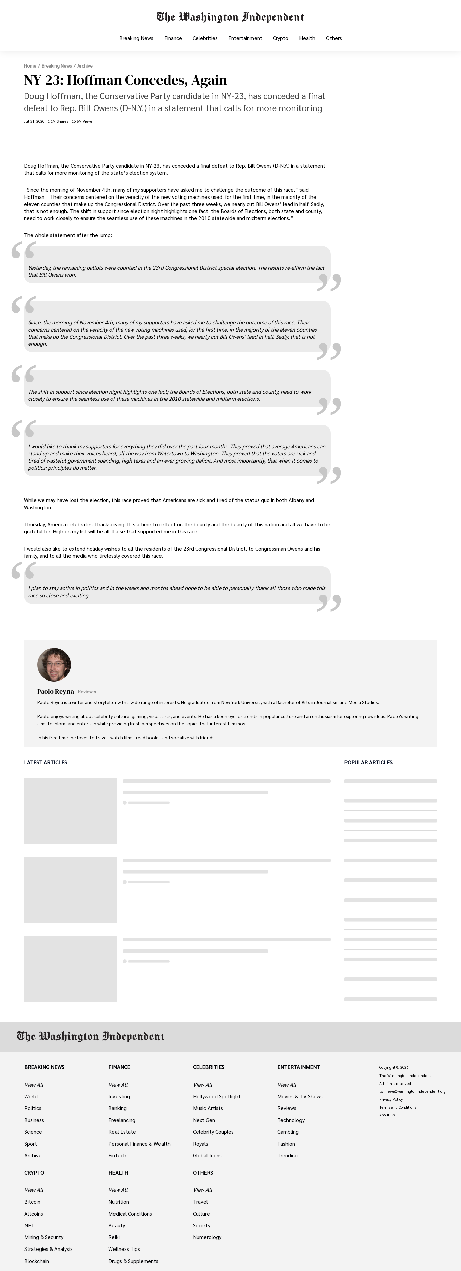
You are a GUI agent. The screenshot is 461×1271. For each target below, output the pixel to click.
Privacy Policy (391, 1099)
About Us (387, 1115)
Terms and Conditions (397, 1107)
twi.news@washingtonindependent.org (412, 1091)
